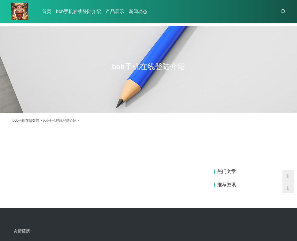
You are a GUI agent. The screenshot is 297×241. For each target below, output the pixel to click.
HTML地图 (91, 222)
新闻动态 (138, 11)
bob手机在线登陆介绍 (78, 11)
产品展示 (115, 11)
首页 (46, 11)
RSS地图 (72, 222)
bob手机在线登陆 (25, 120)
